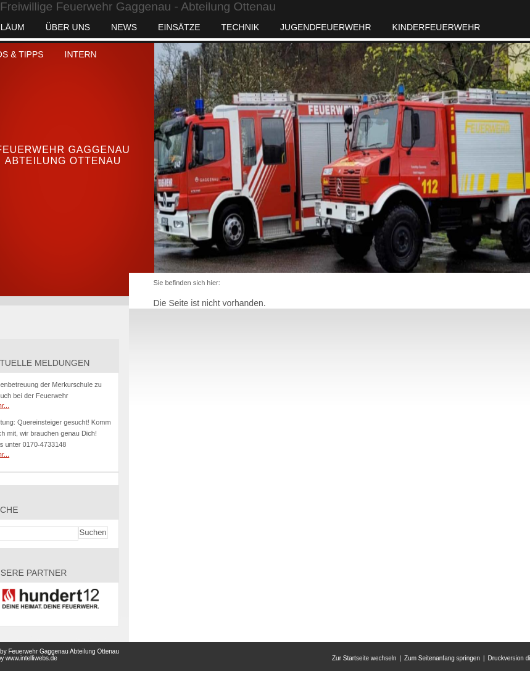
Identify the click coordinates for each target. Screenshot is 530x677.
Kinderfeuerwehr (436, 27)
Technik (240, 27)
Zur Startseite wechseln (364, 658)
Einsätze (179, 27)
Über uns (68, 27)
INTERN (81, 54)
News (124, 27)
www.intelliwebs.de (31, 658)
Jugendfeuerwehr (325, 27)
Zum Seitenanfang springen (442, 658)
